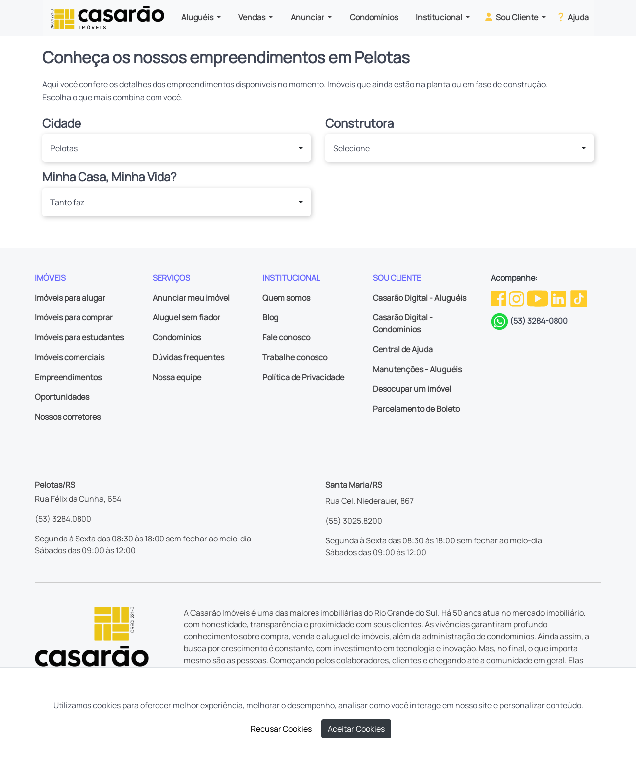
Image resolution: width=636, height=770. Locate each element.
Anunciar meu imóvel (191, 297)
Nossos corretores (68, 416)
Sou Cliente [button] (511, 16)
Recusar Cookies (281, 728)
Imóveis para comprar (74, 317)
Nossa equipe (177, 377)
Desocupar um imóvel (412, 389)
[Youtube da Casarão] (538, 297)
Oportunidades (62, 396)
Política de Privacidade (303, 377)
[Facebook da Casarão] (499, 297)
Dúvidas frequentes (188, 357)
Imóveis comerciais (69, 357)
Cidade (61, 123)
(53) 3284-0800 (539, 320)
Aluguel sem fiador (186, 317)
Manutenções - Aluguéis (417, 369)
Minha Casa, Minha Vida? (109, 177)
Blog (270, 317)
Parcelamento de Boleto (416, 408)
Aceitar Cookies (356, 728)
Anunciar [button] (308, 17)
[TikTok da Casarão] (579, 297)
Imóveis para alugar (70, 297)
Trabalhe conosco (294, 357)
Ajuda (572, 16)
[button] (176, 148)
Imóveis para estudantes (79, 337)
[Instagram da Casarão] (517, 297)
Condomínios (374, 17)
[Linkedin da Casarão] (559, 297)
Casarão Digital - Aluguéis (419, 297)
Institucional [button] (440, 17)
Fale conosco (286, 337)
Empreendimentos (68, 377)
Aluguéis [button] (198, 17)
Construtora (359, 123)
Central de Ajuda (403, 349)
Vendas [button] (252, 17)
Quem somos (286, 297)
